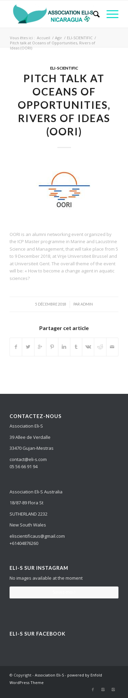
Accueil (43, 37)
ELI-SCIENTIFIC (80, 37)
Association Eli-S (49, 675)
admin (87, 304)
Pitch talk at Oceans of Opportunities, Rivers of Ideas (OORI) (64, 104)
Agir (58, 37)
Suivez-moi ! (64, 592)
